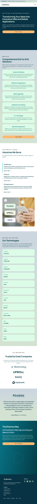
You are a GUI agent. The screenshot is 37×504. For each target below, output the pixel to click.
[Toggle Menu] (35, 4)
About (17, 498)
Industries (13, 498)
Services (8, 498)
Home (5, 498)
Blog (20, 498)
